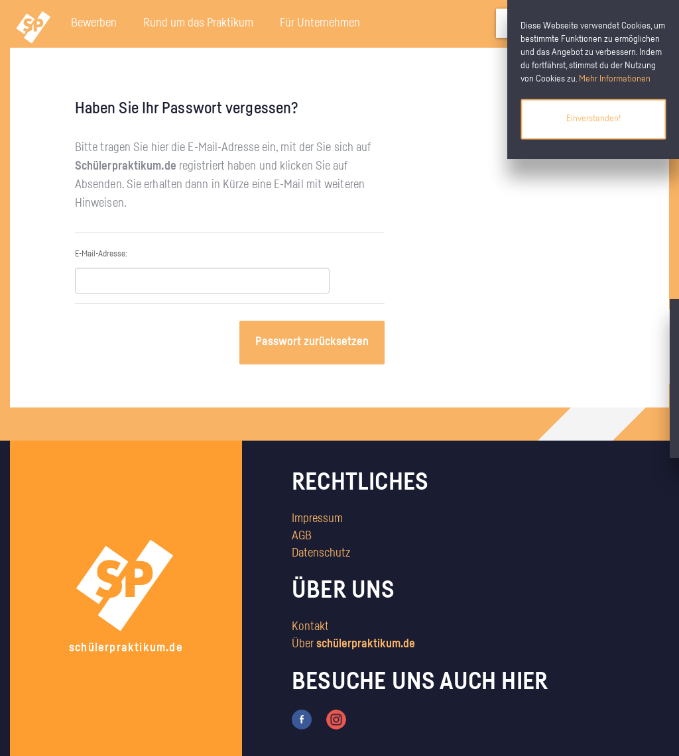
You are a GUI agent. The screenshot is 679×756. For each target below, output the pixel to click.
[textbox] (202, 281)
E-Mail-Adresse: (202, 272)
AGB (302, 536)
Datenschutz (321, 553)
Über (353, 644)
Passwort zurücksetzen (312, 342)
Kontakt (310, 627)
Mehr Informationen (614, 78)
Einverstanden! (593, 118)
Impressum (317, 519)
